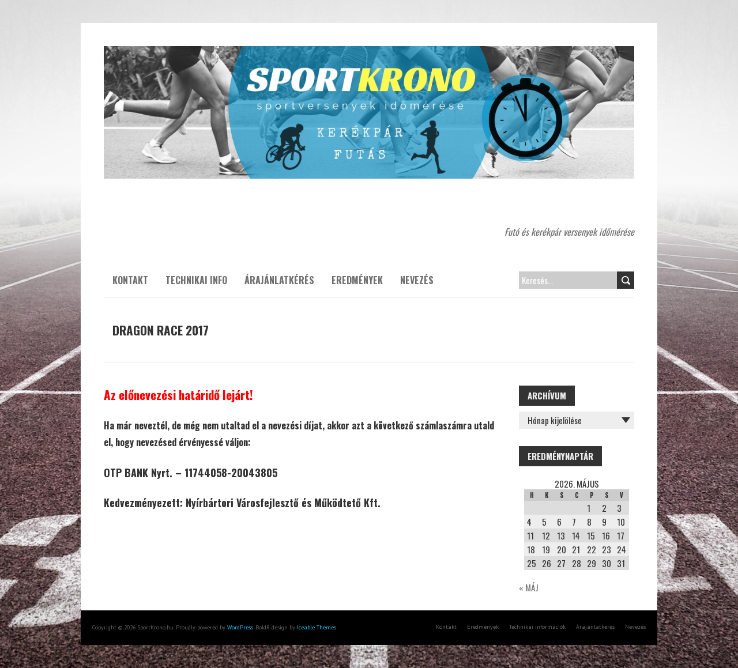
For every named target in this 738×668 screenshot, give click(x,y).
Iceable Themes (316, 627)
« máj (529, 587)
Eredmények (357, 280)
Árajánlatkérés (279, 280)
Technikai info (196, 280)
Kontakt (130, 280)
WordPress (240, 627)
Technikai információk (537, 627)
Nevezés (417, 280)
